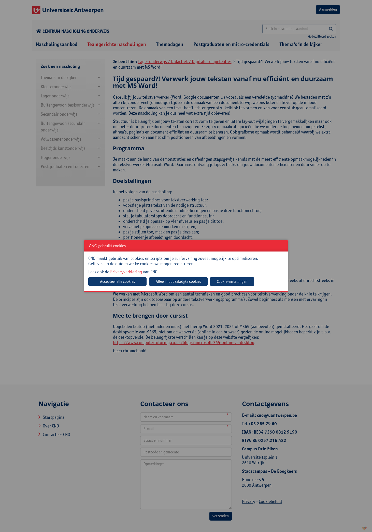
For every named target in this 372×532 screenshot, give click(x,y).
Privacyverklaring (126, 271)
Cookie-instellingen (232, 281)
